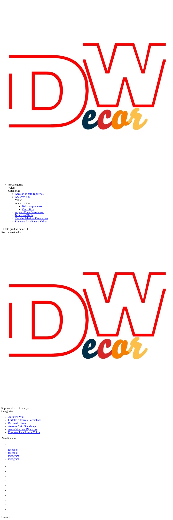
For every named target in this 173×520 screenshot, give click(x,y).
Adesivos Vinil (23, 196)
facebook (13, 449)
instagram (13, 455)
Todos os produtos (32, 206)
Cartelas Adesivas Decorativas (31, 218)
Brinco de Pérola (24, 215)
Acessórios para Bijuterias (29, 193)
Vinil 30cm (28, 209)
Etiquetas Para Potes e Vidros (31, 221)
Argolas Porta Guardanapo (29, 212)
